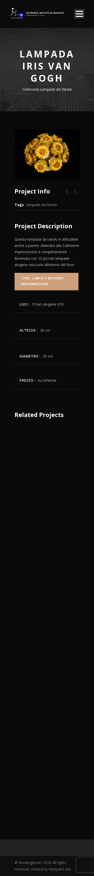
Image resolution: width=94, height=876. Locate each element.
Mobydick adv (60, 869)
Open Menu (79, 14)
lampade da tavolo (42, 204)
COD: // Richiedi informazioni (42, 281)
